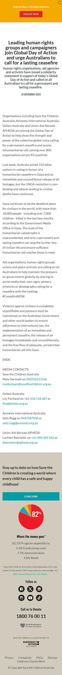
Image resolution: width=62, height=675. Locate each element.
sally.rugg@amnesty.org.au (20, 423)
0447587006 (30, 418)
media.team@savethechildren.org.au (27, 384)
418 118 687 (38, 398)
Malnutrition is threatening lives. (31, 6)
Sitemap (52, 657)
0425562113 (35, 379)
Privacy (9, 657)
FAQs (39, 657)
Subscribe (31, 496)
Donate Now (31, 14)
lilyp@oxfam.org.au (15, 403)
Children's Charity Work (31, 661)
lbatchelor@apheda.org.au (20, 442)
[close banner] (59, 3)
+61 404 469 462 (42, 437)
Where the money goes (30, 536)
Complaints (25, 657)
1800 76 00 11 (31, 616)
